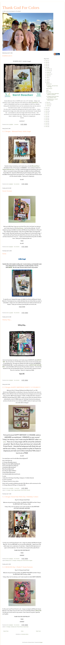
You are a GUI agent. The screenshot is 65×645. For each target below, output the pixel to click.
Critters (12, 490)
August (47, 75)
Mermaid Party (35, 166)
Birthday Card (8, 560)
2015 (46, 118)
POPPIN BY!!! (7, 56)
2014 (46, 119)
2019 (46, 111)
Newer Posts (5, 631)
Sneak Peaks (25, 626)
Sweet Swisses (7, 191)
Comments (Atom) (24, 634)
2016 (46, 116)
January (48, 105)
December (48, 68)
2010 (46, 126)
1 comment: (16, 124)
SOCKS (10, 267)
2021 (46, 107)
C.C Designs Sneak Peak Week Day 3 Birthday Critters (20, 497)
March (47, 102)
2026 (46, 60)
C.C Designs (7, 490)
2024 (46, 64)
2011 (46, 124)
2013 (46, 121)
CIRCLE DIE (38, 610)
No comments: (17, 184)
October (48, 72)
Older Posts (38, 631)
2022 (46, 67)
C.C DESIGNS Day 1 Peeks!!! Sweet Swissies (17, 567)
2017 (46, 114)
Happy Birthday (17, 490)
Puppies (30, 560)
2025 (46, 62)
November (48, 70)
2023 (46, 65)
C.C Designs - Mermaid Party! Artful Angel (16, 131)
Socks (4, 254)
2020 (46, 109)
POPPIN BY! (35, 102)
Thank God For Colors (20, 7)
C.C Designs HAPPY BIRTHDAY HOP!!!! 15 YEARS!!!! (21, 387)
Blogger (40, 642)
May (47, 80)
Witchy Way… (7, 320)
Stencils (28, 490)
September (48, 74)
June (47, 79)
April (47, 82)
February (48, 103)
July (47, 77)
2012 (46, 123)
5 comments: (17, 488)
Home (22, 631)
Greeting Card (19, 560)
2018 (46, 112)
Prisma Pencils (23, 490)
